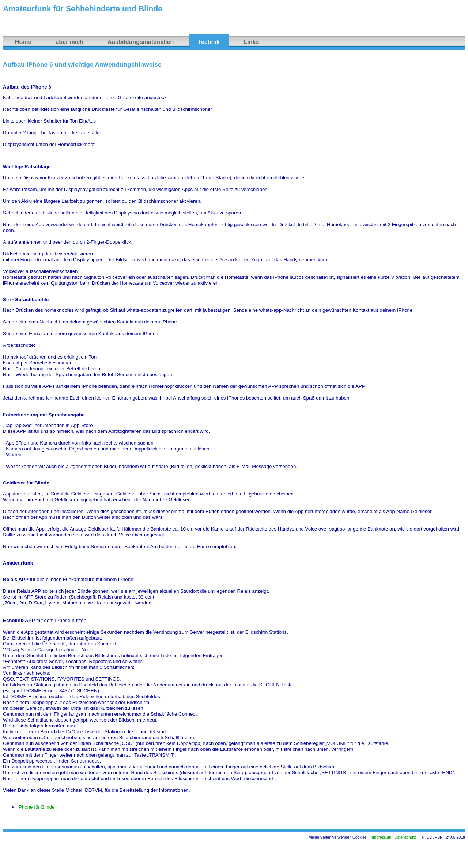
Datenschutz (405, 837)
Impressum (381, 837)
